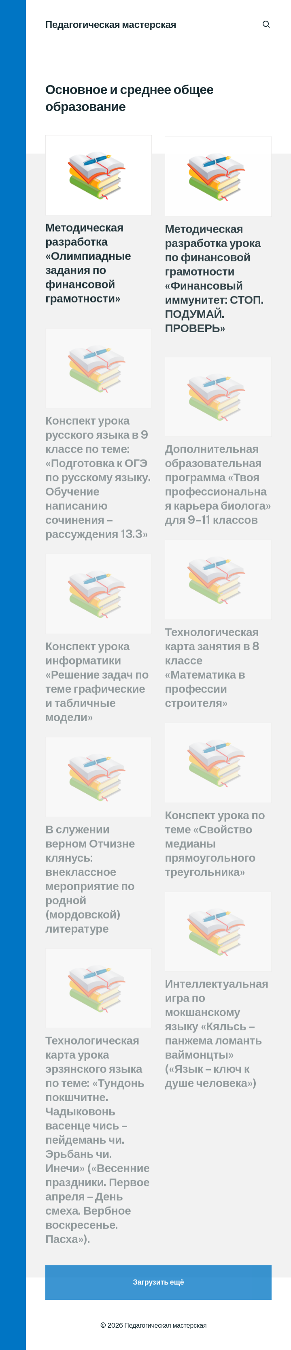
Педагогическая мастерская (110, 24)
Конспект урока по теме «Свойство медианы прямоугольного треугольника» (215, 851)
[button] (13, 675)
